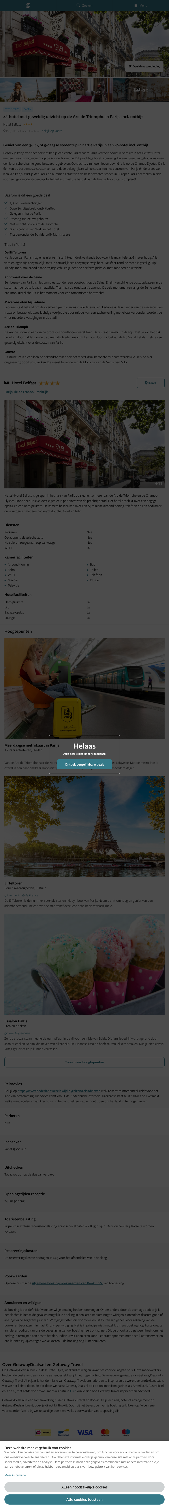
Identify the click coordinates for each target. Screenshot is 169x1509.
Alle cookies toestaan (84, 1499)
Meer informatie (15, 1475)
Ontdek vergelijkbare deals (84, 764)
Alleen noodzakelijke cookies (85, 1487)
